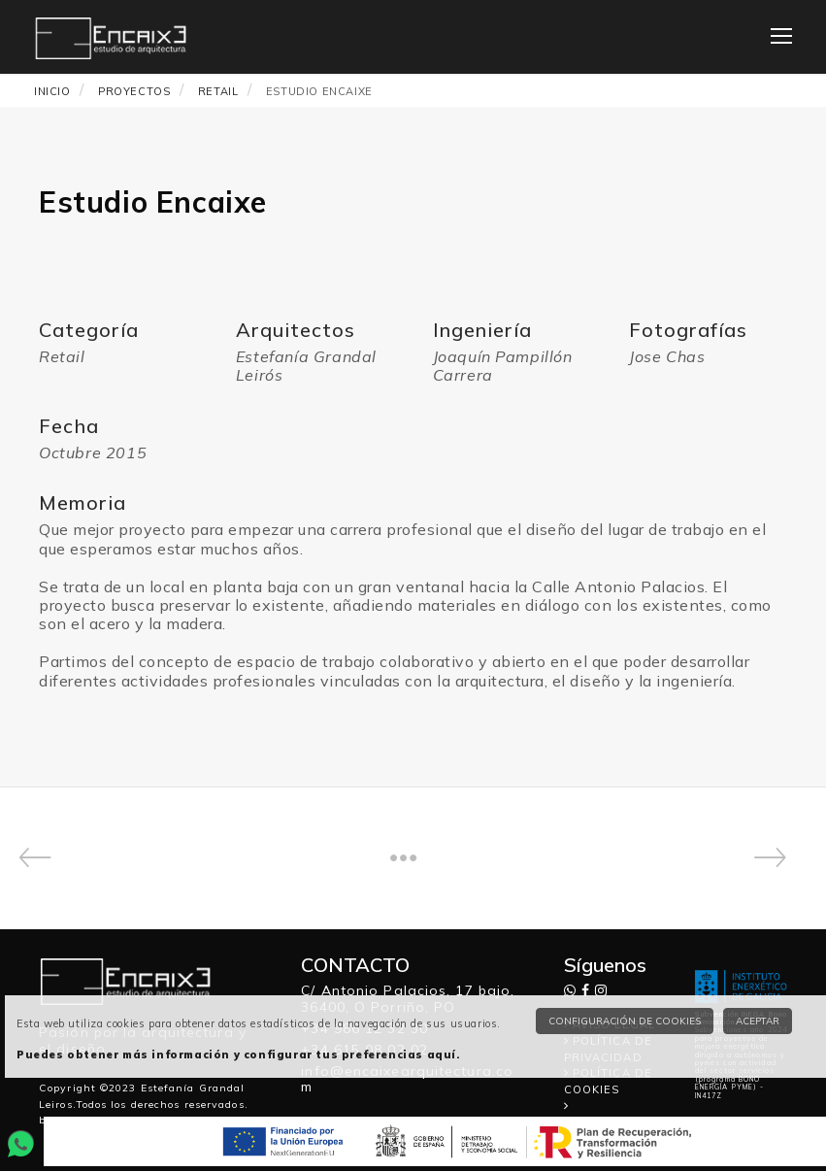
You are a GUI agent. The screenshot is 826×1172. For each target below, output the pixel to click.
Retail (218, 90)
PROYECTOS (134, 90)
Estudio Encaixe (319, 90)
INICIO (52, 90)
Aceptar (757, 1021)
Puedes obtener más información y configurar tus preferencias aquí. (238, 1054)
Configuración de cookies (624, 1021)
